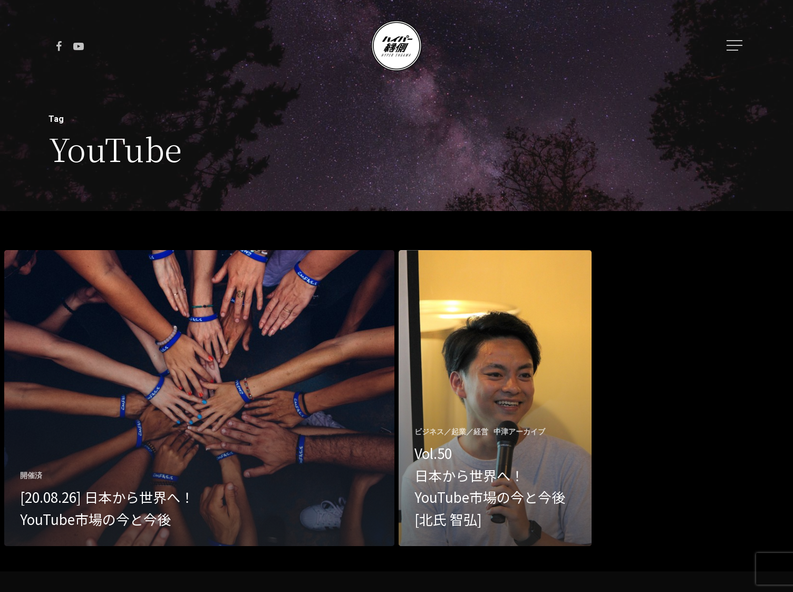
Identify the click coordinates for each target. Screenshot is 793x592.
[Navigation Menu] (735, 45)
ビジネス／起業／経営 (451, 431)
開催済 (31, 475)
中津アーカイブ (519, 431)
